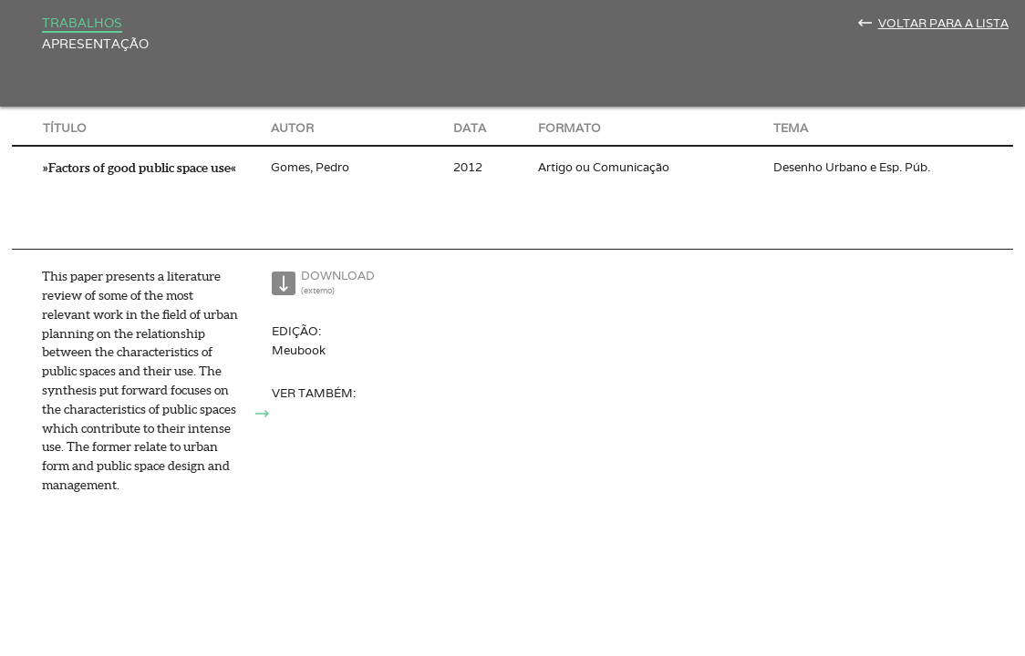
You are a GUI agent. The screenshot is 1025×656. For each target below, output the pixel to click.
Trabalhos (82, 22)
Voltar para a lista (943, 23)
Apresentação (95, 43)
